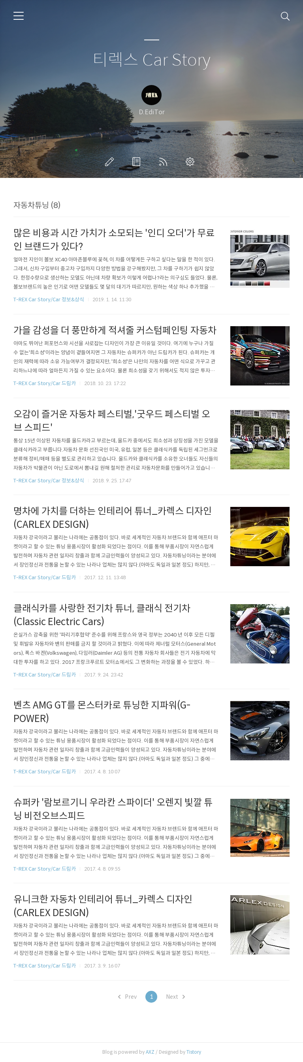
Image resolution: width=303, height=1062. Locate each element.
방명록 (137, 162)
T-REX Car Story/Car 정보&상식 (48, 299)
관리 (191, 162)
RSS (164, 162)
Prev (127, 996)
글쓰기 (111, 162)
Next (175, 996)
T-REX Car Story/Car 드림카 (44, 383)
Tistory (193, 1052)
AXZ (150, 1052)
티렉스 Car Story (151, 60)
